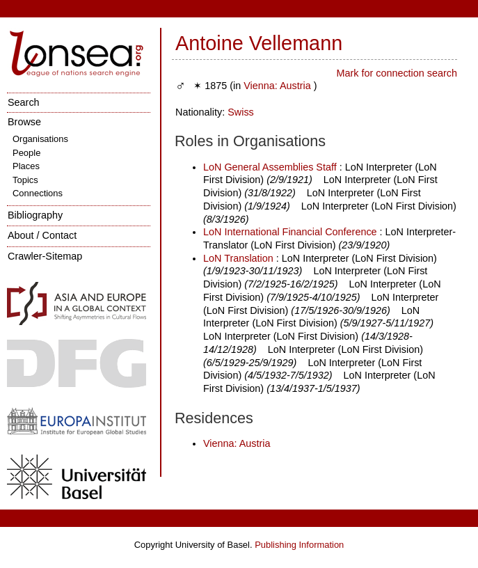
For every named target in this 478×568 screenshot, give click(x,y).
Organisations (40, 139)
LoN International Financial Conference (290, 231)
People (26, 153)
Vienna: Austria (277, 85)
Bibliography (35, 215)
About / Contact (42, 235)
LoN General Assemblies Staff (270, 167)
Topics (25, 180)
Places (26, 166)
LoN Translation (238, 258)
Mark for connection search (396, 73)
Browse (24, 121)
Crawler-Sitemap (45, 256)
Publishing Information (299, 544)
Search (24, 102)
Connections (38, 193)
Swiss (241, 112)
